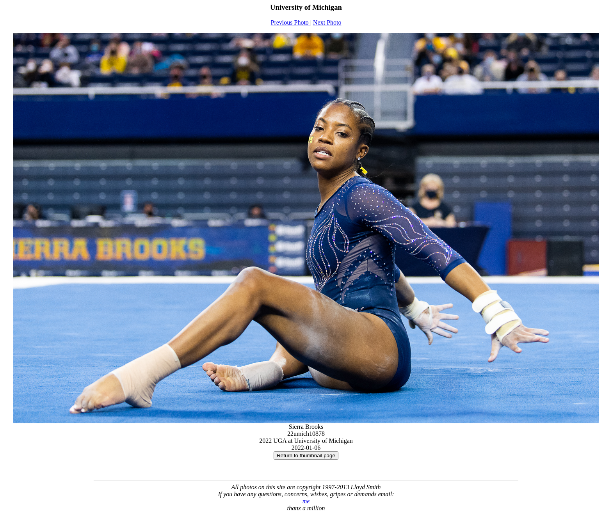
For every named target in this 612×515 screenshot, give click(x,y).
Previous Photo (290, 22)
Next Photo (327, 22)
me (306, 501)
